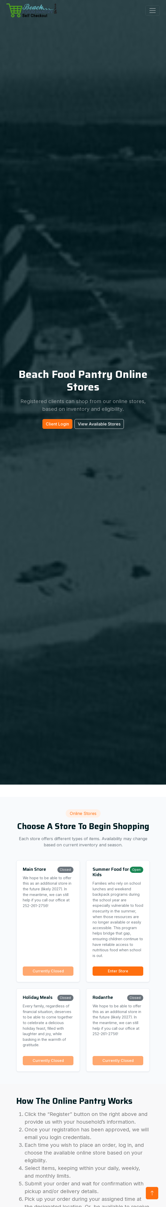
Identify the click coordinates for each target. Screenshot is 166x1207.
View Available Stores (99, 424)
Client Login (57, 424)
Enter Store (118, 971)
